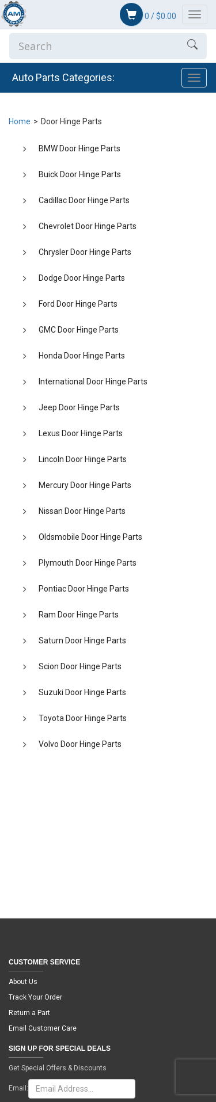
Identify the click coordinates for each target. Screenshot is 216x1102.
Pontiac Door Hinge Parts (84, 588)
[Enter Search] (93, 46)
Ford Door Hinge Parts (78, 303)
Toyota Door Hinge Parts (83, 718)
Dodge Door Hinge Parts (82, 278)
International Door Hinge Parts (93, 381)
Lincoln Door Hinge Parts (83, 459)
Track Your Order (35, 997)
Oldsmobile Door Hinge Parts (90, 537)
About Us (23, 982)
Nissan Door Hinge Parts (82, 511)
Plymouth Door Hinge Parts (88, 562)
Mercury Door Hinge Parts (85, 485)
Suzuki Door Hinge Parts (82, 692)
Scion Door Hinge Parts (80, 666)
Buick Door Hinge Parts (80, 174)
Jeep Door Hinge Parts (79, 407)
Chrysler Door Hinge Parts (85, 252)
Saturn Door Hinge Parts (82, 640)
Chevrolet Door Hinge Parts (88, 226)
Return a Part (29, 1013)
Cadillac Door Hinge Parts (84, 200)
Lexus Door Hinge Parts (81, 433)
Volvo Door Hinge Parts (80, 744)
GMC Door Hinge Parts (79, 329)
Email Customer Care (43, 1028)
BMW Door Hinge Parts (79, 148)
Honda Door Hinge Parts (82, 355)
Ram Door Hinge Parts (79, 614)
